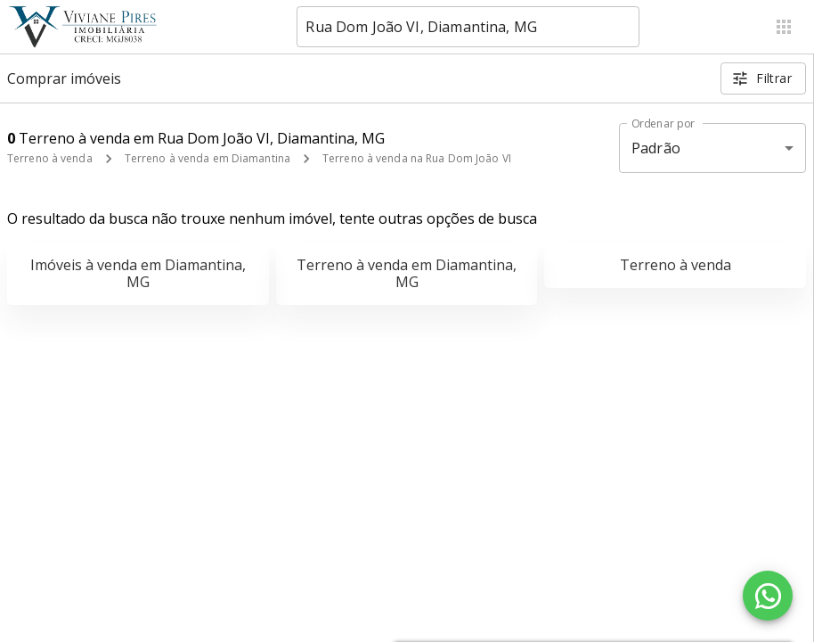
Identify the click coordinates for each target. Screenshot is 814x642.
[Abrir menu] (783, 26)
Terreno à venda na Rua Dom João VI (416, 158)
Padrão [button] (655, 148)
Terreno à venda (50, 158)
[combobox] (468, 26)
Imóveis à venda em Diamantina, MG (138, 273)
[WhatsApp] (768, 596)
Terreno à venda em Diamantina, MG (407, 273)
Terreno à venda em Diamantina (207, 158)
